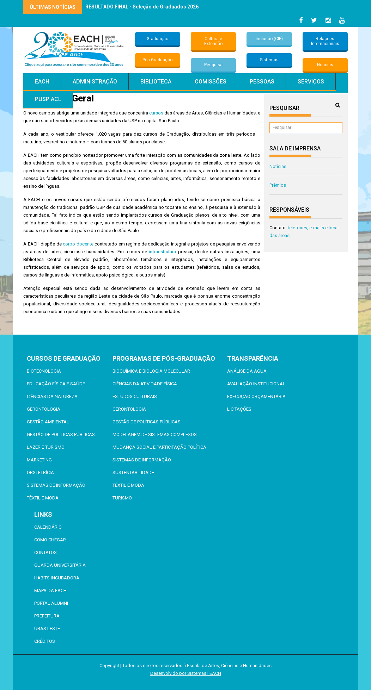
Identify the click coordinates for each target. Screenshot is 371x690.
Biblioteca (155, 81)
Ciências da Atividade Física (144, 383)
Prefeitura (47, 615)
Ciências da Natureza (52, 396)
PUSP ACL (48, 99)
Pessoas (262, 81)
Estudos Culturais (134, 396)
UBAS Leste (47, 628)
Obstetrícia (40, 472)
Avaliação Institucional (256, 383)
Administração (95, 81)
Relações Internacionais (325, 41)
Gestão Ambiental (48, 421)
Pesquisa (213, 64)
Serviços (311, 81)
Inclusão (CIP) (269, 38)
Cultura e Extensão (213, 41)
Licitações (239, 409)
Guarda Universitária (60, 565)
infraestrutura (162, 251)
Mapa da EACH (50, 590)
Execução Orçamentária (256, 396)
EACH (42, 81)
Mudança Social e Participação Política (159, 447)
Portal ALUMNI (51, 603)
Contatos (45, 552)
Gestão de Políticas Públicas (61, 434)
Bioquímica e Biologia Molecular (151, 371)
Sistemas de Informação (56, 485)
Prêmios (277, 185)
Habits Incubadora (56, 577)
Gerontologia (43, 409)
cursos (156, 113)
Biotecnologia (44, 371)
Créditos (44, 641)
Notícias (325, 64)
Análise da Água (247, 371)
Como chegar (50, 539)
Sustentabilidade (133, 472)
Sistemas (269, 59)
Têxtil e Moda (43, 498)
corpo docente (78, 244)
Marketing (39, 459)
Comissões (210, 81)
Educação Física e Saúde (56, 383)
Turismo (122, 498)
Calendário (48, 527)
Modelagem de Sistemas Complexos (154, 434)
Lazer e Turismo (46, 447)
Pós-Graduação (157, 59)
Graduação (157, 38)
